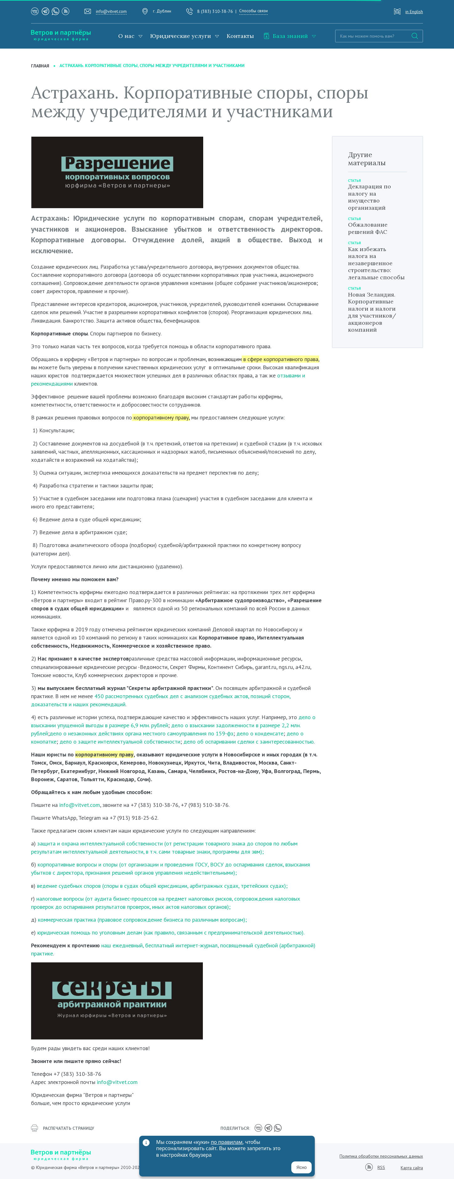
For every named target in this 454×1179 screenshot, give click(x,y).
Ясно (301, 1167)
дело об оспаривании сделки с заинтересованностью (248, 741)
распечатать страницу (62, 1128)
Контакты (240, 35)
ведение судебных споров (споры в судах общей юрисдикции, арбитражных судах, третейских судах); (161, 885)
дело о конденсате (259, 733)
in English (414, 11)
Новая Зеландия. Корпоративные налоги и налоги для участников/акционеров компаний (372, 312)
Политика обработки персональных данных (381, 1156)
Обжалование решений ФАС (368, 228)
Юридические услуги (180, 35)
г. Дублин (162, 11)
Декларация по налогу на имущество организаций (369, 197)
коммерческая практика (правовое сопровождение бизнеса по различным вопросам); (142, 919)
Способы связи (253, 10)
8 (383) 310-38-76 (215, 11)
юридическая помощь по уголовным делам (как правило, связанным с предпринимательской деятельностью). (170, 932)
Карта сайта (412, 1168)
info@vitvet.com (111, 11)
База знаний (285, 35)
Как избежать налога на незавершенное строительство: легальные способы (376, 263)
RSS (381, 1167)
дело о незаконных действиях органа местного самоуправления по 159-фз (141, 733)
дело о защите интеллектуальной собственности (120, 741)
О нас (126, 35)
